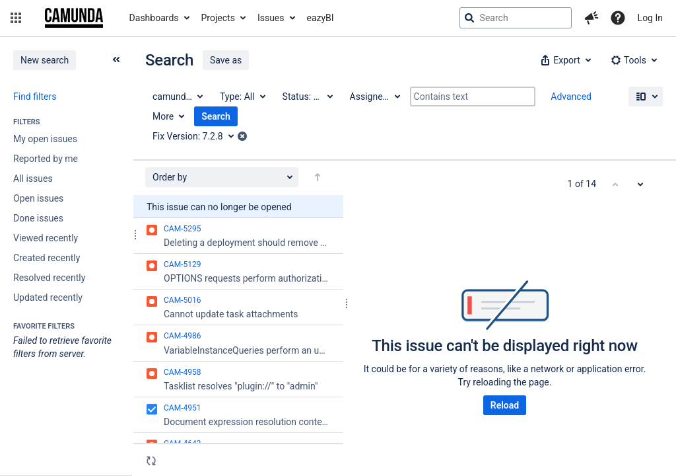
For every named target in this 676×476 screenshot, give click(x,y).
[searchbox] (515, 17)
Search (215, 116)
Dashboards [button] (154, 18)
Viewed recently (45, 238)
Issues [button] (271, 18)
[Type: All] (242, 96)
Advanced (571, 96)
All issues (33, 178)
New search (44, 60)
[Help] (617, 17)
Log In (650, 18)
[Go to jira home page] (74, 18)
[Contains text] (472, 96)
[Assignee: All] (374, 96)
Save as (226, 60)
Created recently (46, 258)
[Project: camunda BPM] (177, 96)
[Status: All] (307, 96)
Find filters (34, 96)
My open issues (45, 139)
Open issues (38, 198)
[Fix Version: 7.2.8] (197, 136)
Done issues (38, 218)
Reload (504, 405)
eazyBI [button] (320, 18)
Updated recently (48, 297)
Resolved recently (49, 277)
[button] (16, 18)
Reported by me (45, 158)
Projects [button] (218, 18)
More (163, 116)
